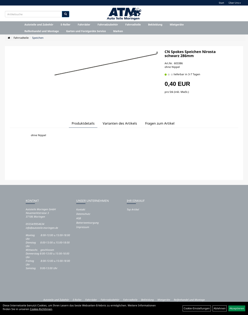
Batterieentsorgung (87, 222)
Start (221, 2)
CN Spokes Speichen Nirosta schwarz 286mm (190, 53)
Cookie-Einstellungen (197, 308)
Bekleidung (155, 24)
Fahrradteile (133, 24)
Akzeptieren (236, 308)
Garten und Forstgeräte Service (86, 31)
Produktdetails (83, 123)
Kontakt (80, 209)
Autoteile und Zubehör (38, 24)
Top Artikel (133, 209)
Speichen (38, 37)
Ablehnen (220, 308)
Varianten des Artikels (120, 123)
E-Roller (65, 24)
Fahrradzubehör (108, 24)
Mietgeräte (177, 24)
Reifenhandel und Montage (41, 31)
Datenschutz (83, 214)
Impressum (82, 227)
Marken (118, 31)
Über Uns (235, 2)
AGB (78, 218)
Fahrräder (84, 24)
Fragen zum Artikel (160, 123)
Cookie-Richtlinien (41, 309)
